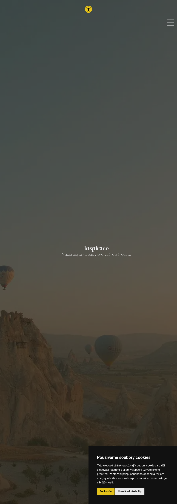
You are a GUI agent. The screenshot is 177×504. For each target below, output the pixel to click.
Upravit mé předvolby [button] (130, 491)
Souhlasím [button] (106, 491)
